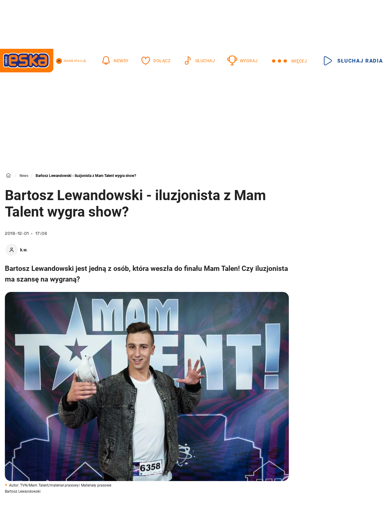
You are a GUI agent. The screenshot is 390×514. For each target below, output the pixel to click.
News (24, 176)
